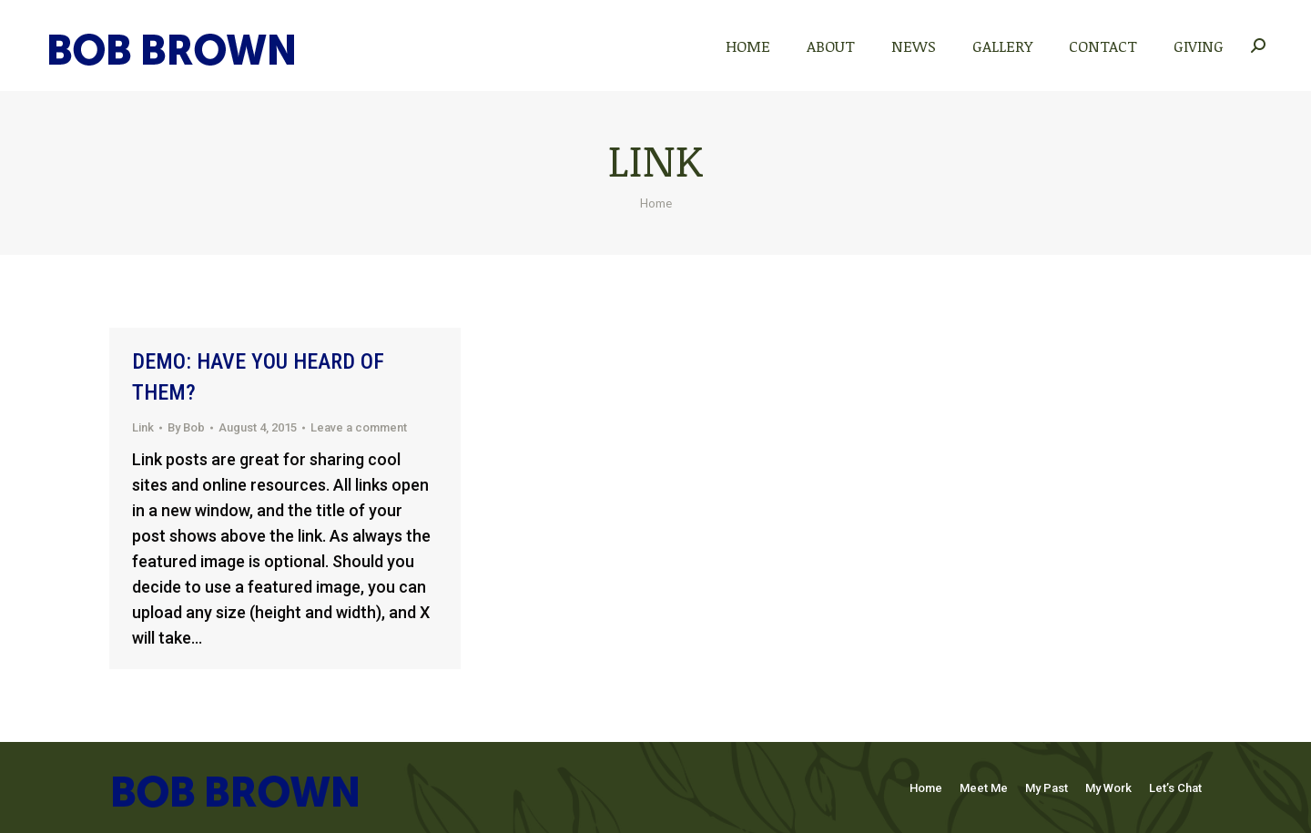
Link (143, 427)
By (186, 427)
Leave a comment (358, 427)
